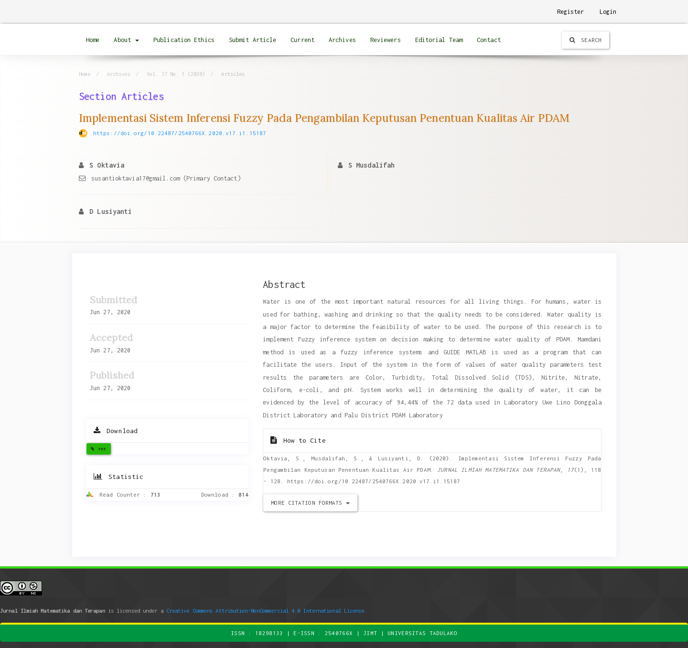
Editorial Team (438, 39)
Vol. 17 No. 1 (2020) (176, 74)
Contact (489, 39)
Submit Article (252, 39)
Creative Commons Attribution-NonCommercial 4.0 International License (265, 610)
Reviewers (385, 39)
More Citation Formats (310, 502)
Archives (342, 39)
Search (586, 40)
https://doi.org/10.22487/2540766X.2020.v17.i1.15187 (179, 133)
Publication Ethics (184, 39)
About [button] (126, 39)
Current (302, 39)
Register (570, 11)
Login (608, 11)
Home (92, 39)
